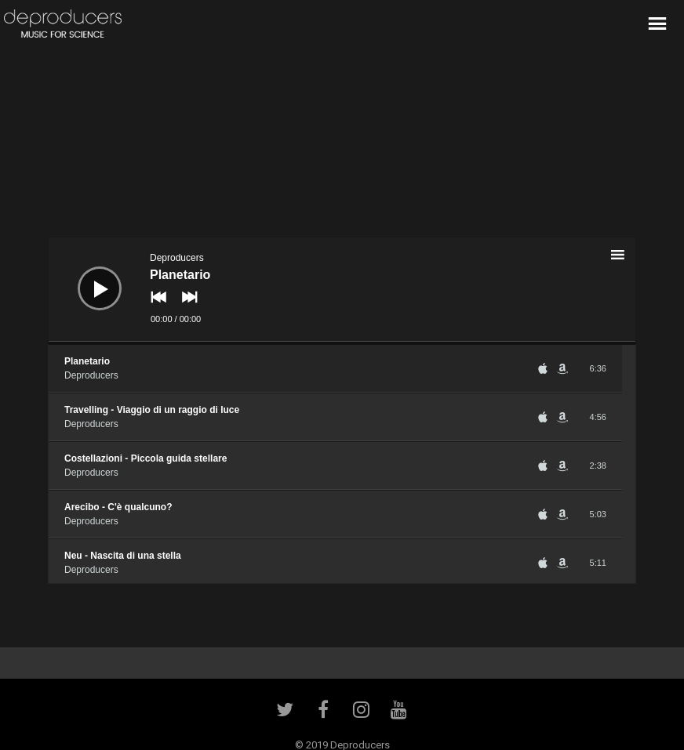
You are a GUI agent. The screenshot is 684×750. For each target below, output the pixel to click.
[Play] (88, 276)
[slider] (342, 343)
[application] (342, 291)
